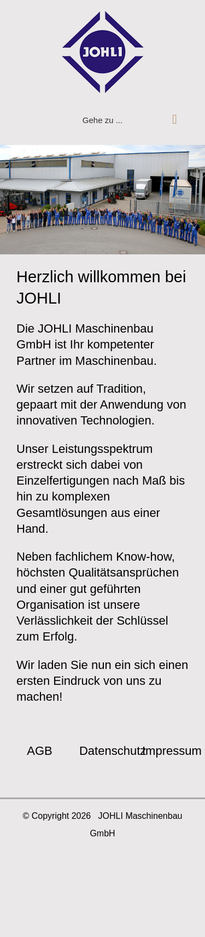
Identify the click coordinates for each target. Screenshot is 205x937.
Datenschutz (112, 751)
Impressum (172, 751)
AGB (39, 751)
